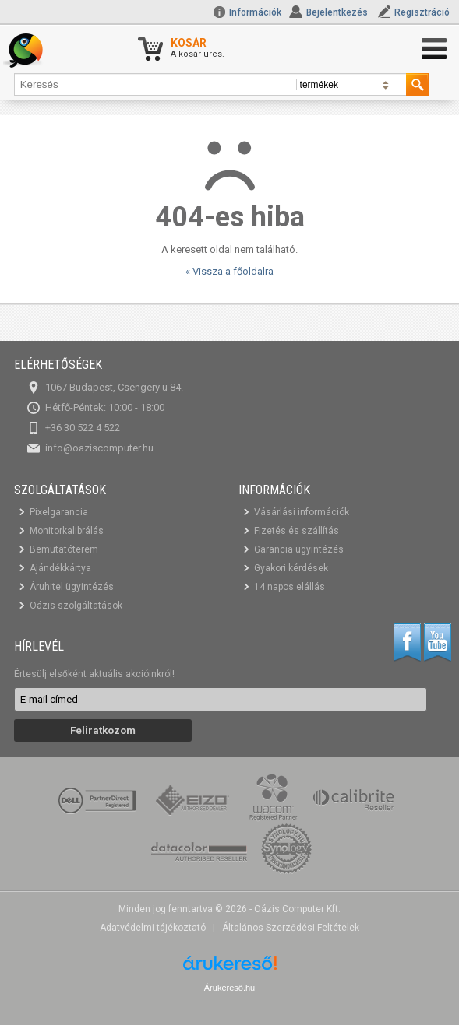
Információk (247, 12)
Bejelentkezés (337, 12)
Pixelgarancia (59, 512)
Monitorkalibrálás (67, 530)
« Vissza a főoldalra (229, 271)
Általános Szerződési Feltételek (290, 927)
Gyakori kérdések (291, 568)
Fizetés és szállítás (296, 530)
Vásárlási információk (301, 512)
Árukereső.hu (229, 987)
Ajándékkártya (60, 568)
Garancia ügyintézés (299, 549)
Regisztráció (422, 12)
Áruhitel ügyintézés (72, 586)
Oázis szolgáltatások (76, 605)
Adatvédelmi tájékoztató (153, 927)
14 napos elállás (289, 586)
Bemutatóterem (64, 549)
